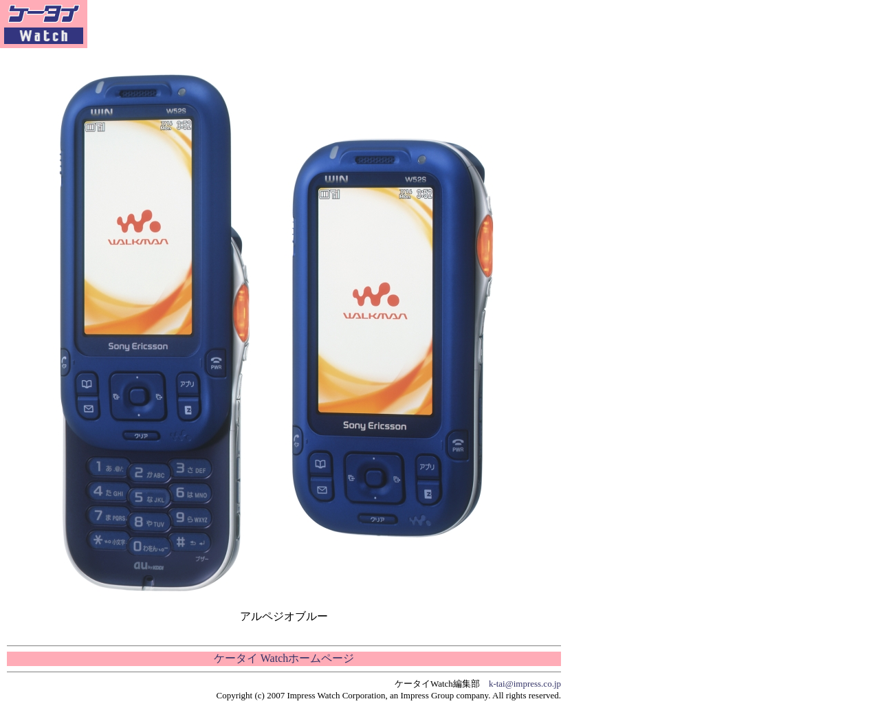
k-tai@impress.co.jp (525, 683)
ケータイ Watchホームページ (284, 658)
